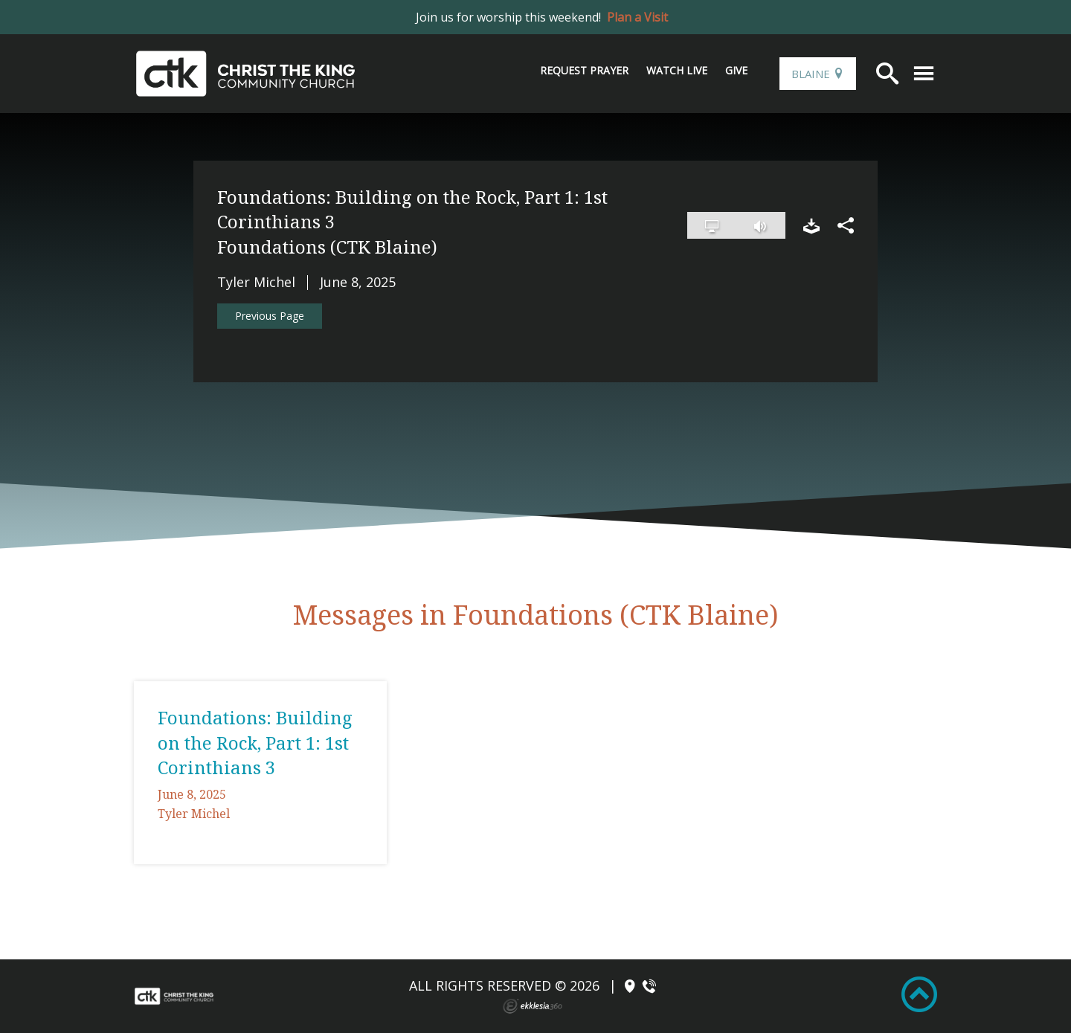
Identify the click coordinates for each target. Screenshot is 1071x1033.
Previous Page (269, 316)
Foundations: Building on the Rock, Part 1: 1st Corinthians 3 (255, 742)
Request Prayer (584, 70)
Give (736, 70)
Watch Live (676, 70)
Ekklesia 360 (532, 1006)
